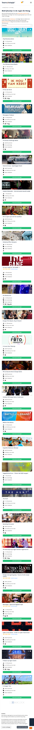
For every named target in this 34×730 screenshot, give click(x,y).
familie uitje (25, 13)
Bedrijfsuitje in (5, 7)
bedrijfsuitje (12, 19)
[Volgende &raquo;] (23, 702)
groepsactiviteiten (6, 21)
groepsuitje (20, 13)
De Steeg (11, 7)
